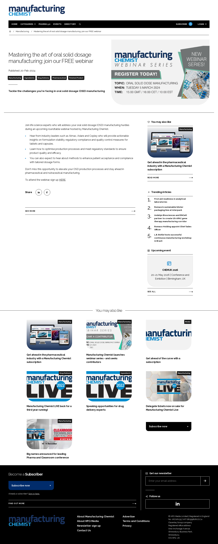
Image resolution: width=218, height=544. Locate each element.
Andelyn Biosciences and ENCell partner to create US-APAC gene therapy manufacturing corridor (170, 218)
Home (14, 24)
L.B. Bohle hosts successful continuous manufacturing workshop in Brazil (173, 237)
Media (187, 322)
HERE (62, 179)
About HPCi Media (88, 521)
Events (57, 24)
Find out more (16, 503)
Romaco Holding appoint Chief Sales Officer (172, 228)
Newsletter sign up (89, 525)
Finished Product (76, 78)
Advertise (129, 516)
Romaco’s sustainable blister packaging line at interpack (168, 209)
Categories (26, 24)
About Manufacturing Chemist (95, 516)
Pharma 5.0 (44, 24)
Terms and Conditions (136, 521)
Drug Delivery (43, 78)
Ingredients (29, 78)
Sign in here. (34, 494)
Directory (70, 24)
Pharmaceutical (59, 78)
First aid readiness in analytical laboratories (170, 200)
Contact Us (84, 530)
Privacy (127, 525)
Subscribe (184, 24)
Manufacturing (15, 78)
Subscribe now (158, 426)
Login (201, 24)
